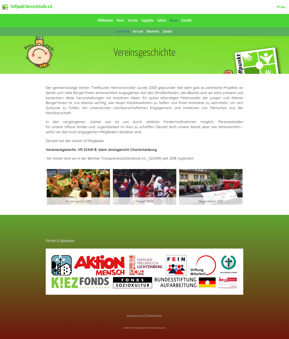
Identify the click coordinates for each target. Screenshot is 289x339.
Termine (133, 20)
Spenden (167, 31)
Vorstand (138, 31)
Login (280, 7)
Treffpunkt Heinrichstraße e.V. (31, 7)
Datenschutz (153, 316)
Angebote (147, 20)
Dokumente (153, 31)
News (120, 20)
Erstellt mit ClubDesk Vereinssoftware (144, 327)
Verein (174, 20)
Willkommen (105, 20)
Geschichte (123, 31)
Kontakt (187, 20)
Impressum (135, 316)
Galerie (161, 20)
